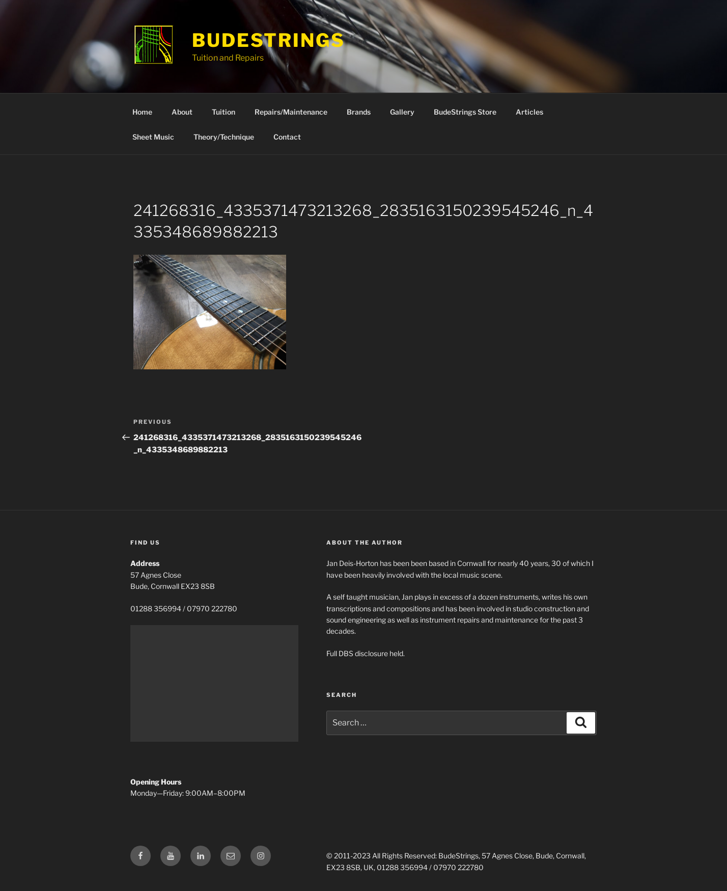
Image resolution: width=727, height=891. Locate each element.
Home (142, 111)
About (182, 111)
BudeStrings (268, 40)
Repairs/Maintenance (291, 111)
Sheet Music (153, 136)
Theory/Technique (223, 136)
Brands (359, 111)
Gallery (402, 111)
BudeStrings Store (465, 111)
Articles (529, 111)
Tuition (223, 111)
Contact (287, 136)
